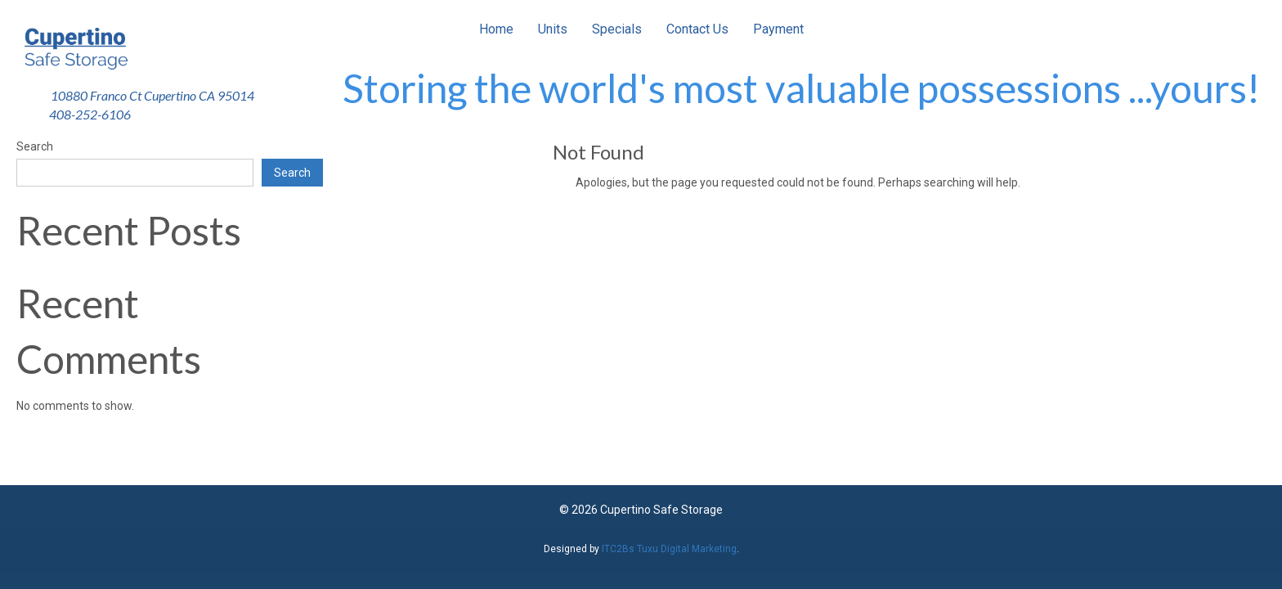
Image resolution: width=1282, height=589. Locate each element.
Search (34, 146)
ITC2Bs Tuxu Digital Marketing (669, 549)
